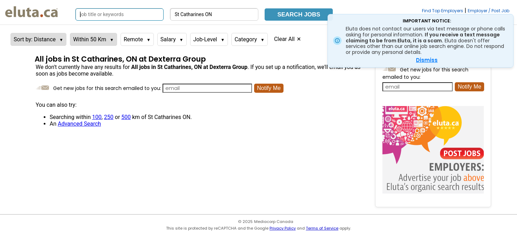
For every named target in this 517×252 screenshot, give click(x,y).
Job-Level (205, 39)
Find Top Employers (442, 11)
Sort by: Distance (35, 39)
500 (126, 117)
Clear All (284, 39)
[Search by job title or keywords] (120, 14)
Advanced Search (79, 123)
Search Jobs (298, 14)
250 (109, 117)
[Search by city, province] (214, 14)
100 (96, 117)
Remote (133, 39)
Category (246, 39)
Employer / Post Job (488, 11)
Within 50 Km (89, 39)
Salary (168, 39)
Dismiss (427, 60)
